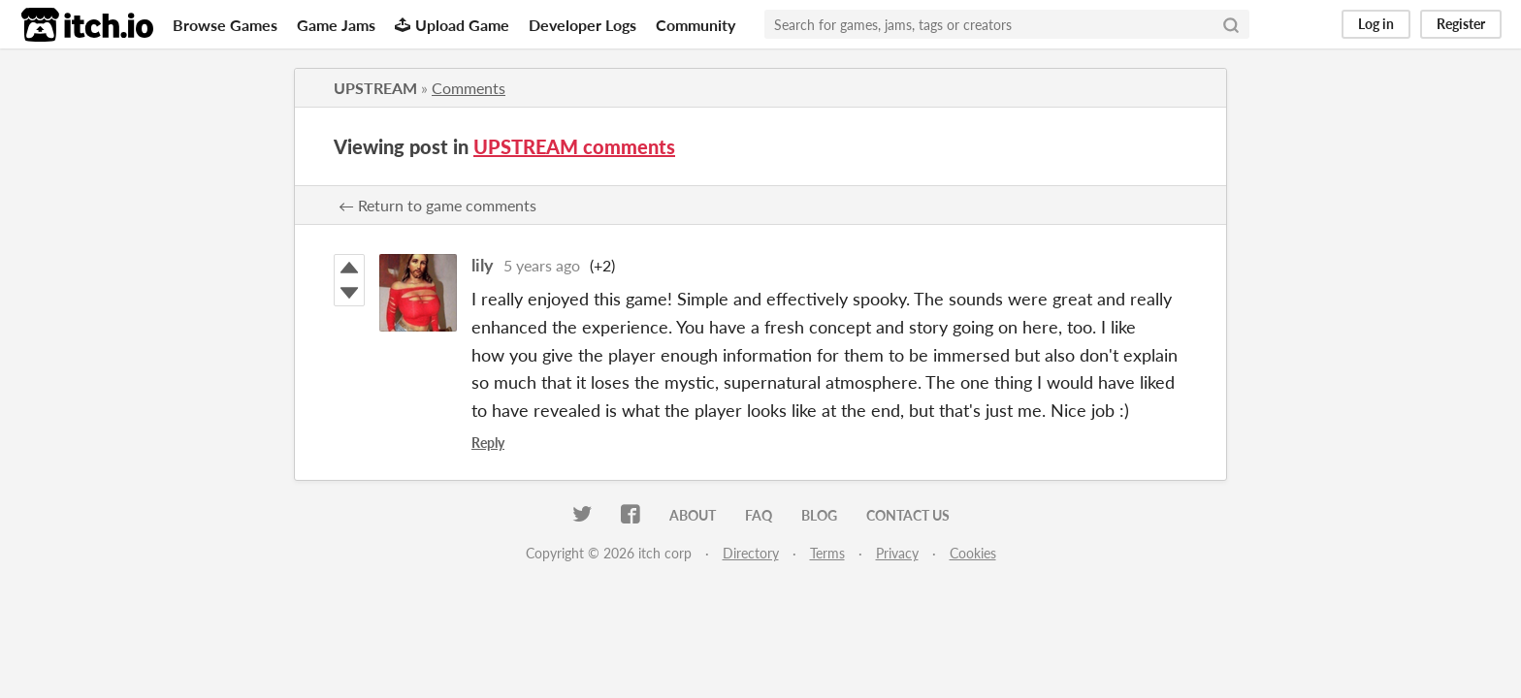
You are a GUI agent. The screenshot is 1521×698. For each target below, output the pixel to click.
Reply (487, 442)
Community (695, 25)
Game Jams (336, 25)
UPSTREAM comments (574, 146)
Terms (827, 553)
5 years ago (541, 265)
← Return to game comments (437, 205)
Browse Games (225, 25)
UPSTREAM (375, 88)
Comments (468, 88)
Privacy (897, 553)
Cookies (973, 553)
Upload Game (452, 25)
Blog (819, 515)
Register (1461, 24)
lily (482, 264)
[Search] (1231, 24)
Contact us (908, 515)
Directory (751, 553)
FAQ (758, 515)
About (692, 515)
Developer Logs (582, 25)
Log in (1376, 24)
